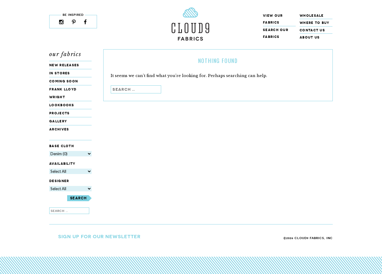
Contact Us (312, 30)
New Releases (64, 65)
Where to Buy (314, 22)
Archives (59, 129)
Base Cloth (61, 146)
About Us (310, 37)
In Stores (59, 73)
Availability (62, 163)
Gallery (58, 121)
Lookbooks (61, 105)
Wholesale (312, 15)
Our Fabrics (65, 54)
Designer (59, 181)
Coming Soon (63, 81)
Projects (59, 113)
